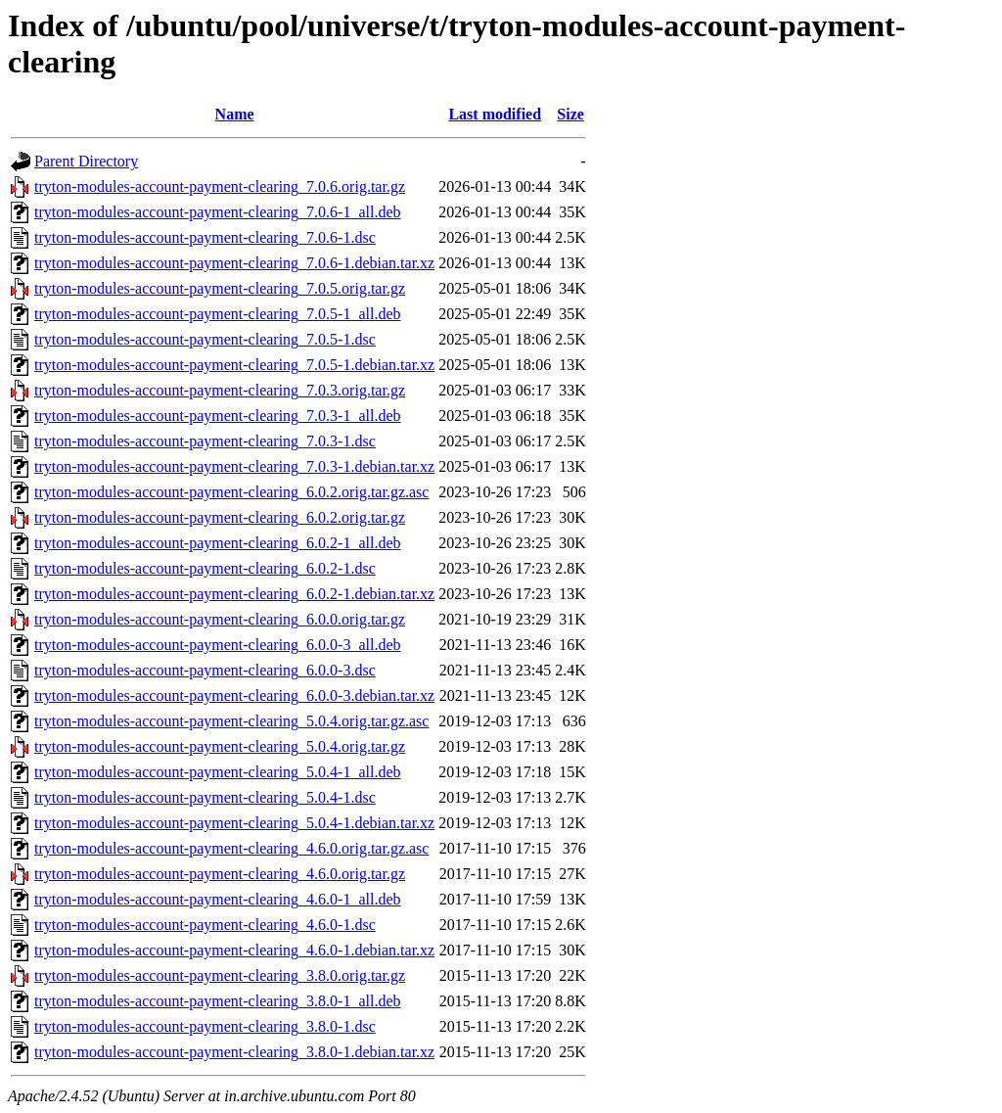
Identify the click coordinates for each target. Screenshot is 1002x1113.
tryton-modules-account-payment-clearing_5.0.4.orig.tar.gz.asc (231, 721)
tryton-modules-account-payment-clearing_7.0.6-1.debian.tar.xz (234, 263)
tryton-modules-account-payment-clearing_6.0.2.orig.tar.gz (219, 517)
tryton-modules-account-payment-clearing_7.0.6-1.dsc (205, 237)
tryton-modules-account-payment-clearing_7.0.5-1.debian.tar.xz (234, 364)
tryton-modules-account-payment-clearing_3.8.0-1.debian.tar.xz (234, 1051)
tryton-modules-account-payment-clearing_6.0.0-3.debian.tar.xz (234, 695)
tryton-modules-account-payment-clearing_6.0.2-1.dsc (205, 568)
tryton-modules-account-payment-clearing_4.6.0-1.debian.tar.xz (234, 950)
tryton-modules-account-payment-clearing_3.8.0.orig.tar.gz (219, 975)
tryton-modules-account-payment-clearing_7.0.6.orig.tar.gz (219, 186)
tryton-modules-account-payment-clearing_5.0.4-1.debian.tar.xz (234, 822)
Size (570, 114)
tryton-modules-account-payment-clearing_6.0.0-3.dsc (205, 670)
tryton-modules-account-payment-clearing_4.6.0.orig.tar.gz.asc (231, 848)
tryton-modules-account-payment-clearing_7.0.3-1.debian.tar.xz (234, 466)
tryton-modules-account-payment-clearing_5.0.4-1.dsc (205, 797)
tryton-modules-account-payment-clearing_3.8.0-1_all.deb (217, 1001)
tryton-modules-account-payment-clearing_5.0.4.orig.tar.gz (219, 746)
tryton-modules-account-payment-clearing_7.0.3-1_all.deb (217, 415)
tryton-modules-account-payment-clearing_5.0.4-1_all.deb (217, 772)
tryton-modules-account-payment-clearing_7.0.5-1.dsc (205, 339)
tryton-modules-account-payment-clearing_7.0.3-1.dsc (205, 441)
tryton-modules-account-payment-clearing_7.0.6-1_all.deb (217, 212)
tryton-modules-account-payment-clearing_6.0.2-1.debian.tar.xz (234, 593)
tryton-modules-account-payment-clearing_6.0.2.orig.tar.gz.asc (231, 492)
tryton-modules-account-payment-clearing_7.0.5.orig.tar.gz (219, 288)
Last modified (494, 114)
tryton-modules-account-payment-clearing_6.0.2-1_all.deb (217, 542)
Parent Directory (86, 161)
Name (234, 114)
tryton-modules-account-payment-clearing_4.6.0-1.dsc (205, 924)
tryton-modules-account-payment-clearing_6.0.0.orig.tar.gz (219, 619)
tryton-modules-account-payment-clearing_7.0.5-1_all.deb (217, 313)
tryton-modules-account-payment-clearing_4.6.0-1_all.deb (217, 899)
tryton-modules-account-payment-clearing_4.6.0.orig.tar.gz (219, 873)
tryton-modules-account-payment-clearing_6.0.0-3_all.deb (217, 644)
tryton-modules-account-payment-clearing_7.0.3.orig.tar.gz (219, 390)
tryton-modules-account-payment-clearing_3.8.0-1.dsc (205, 1026)
